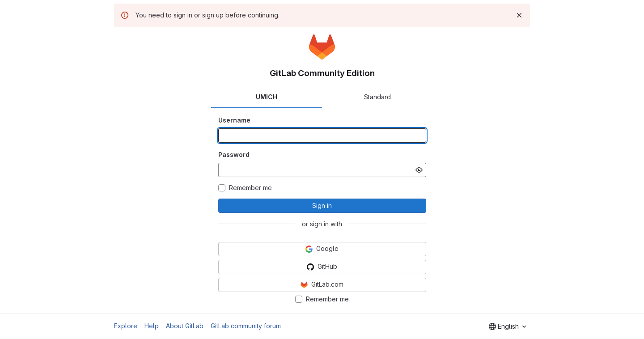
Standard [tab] (377, 97)
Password (234, 154)
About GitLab (184, 326)
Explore (125, 326)
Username (234, 120)
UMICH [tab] (266, 97)
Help (151, 326)
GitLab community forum (246, 326)
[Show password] (419, 170)
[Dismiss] (519, 15)
